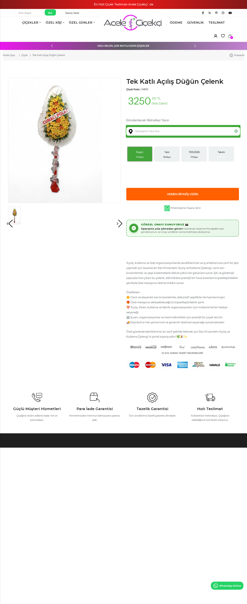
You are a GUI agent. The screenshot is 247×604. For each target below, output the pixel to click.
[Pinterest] (216, 12)
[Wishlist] (223, 36)
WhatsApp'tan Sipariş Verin (182, 208)
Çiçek (24, 55)
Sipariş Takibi (72, 12)
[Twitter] (209, 12)
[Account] (215, 36)
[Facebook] (203, 12)
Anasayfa (239, 55)
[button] (56, 46)
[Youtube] (230, 12)
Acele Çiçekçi (10, 55)
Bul (50, 12)
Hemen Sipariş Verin (182, 194)
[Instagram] (223, 12)
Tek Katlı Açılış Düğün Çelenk (174, 81)
